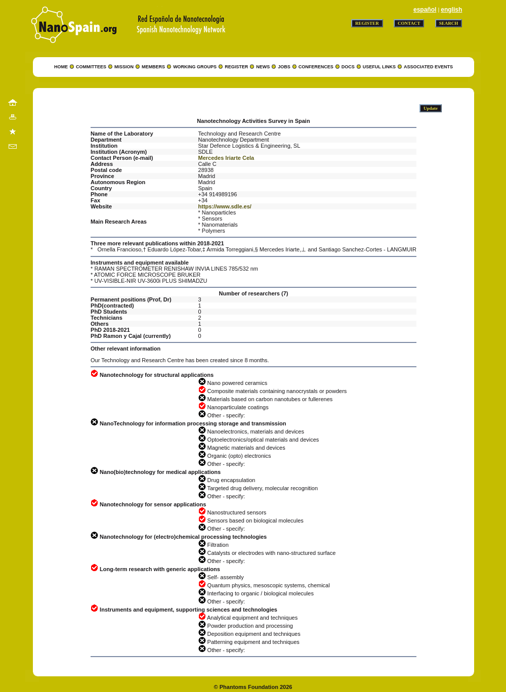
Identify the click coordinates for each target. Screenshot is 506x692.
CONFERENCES (316, 66)
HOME (61, 66)
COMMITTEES (91, 66)
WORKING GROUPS (195, 66)
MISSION (124, 66)
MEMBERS (153, 66)
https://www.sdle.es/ (224, 206)
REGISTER (236, 66)
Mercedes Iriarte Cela (226, 158)
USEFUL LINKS (379, 66)
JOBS (284, 66)
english (451, 9)
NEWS (263, 66)
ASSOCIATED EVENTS (428, 66)
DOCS (348, 66)
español (424, 9)
